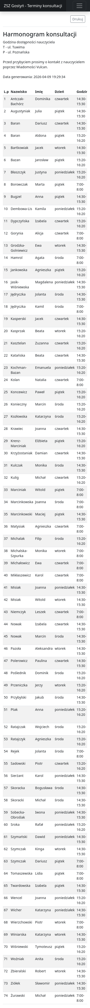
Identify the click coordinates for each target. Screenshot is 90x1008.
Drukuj (77, 19)
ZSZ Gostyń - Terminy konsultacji (33, 5)
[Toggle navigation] (79, 6)
